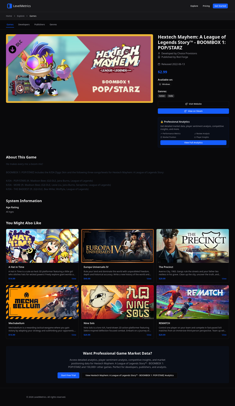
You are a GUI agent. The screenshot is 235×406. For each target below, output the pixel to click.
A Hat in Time (16, 267)
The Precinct (166, 267)
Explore (194, 5)
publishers (39, 24)
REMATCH (164, 323)
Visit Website (193, 103)
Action (162, 96)
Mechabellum (16, 323)
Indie (171, 96)
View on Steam (193, 111)
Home (9, 15)
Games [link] (33, 15)
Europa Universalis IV (96, 267)
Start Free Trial (68, 375)
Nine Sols (89, 323)
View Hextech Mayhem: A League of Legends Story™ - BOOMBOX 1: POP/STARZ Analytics (129, 375)
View (74, 278)
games (10, 24)
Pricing (206, 5)
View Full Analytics (193, 142)
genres (53, 24)
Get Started (220, 5)
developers (24, 24)
